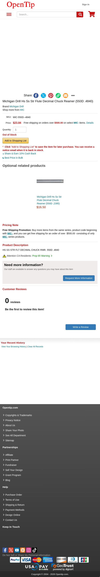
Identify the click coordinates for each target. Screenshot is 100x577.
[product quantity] (19, 130)
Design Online (12, 515)
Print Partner (12, 460)
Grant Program (13, 475)
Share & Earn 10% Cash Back (19, 153)
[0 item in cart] (91, 15)
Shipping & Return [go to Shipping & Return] (15, 505)
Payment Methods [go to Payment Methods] (14, 510)
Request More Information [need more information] (78, 278)
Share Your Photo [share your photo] (14, 430)
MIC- (9, 233)
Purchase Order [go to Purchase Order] (13, 494)
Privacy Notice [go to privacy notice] (12, 420)
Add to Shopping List (15, 140)
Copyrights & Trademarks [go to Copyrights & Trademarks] (18, 415)
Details (90, 122)
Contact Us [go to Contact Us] (11, 520)
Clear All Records (35, 346)
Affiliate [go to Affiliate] (9, 455)
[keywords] (47, 14)
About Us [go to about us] (10, 425)
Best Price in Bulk (13, 157)
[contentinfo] (21, 4)
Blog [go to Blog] (7, 480)
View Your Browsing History (13, 346)
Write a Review (81, 327)
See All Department (8, 14)
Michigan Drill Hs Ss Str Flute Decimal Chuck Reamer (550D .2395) (49, 200)
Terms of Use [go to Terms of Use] (12, 499)
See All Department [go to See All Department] (15, 435)
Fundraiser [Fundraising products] (11, 465)
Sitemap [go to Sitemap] (9, 440)
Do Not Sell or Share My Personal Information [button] (26, 555)
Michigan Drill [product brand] (16, 106)
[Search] (79, 14)
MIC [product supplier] (22, 109)
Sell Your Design (14, 470)
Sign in (85, 4)
